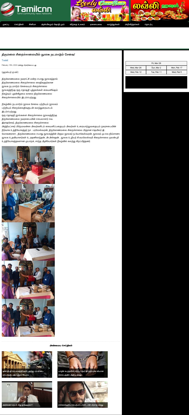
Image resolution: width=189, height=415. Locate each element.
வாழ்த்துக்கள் (113, 24)
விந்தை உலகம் (77, 24)
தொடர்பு (148, 24)
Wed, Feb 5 (177, 72)
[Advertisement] (94, 37)
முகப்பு (6, 24)
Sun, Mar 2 (156, 67)
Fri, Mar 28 (156, 63)
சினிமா (32, 24)
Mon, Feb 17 (176, 67)
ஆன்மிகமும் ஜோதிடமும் (52, 24)
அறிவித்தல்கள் (132, 24)
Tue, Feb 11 (156, 72)
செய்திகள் (19, 24)
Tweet (5, 60)
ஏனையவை (96, 24)
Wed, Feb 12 (135, 72)
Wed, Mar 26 (135, 67)
